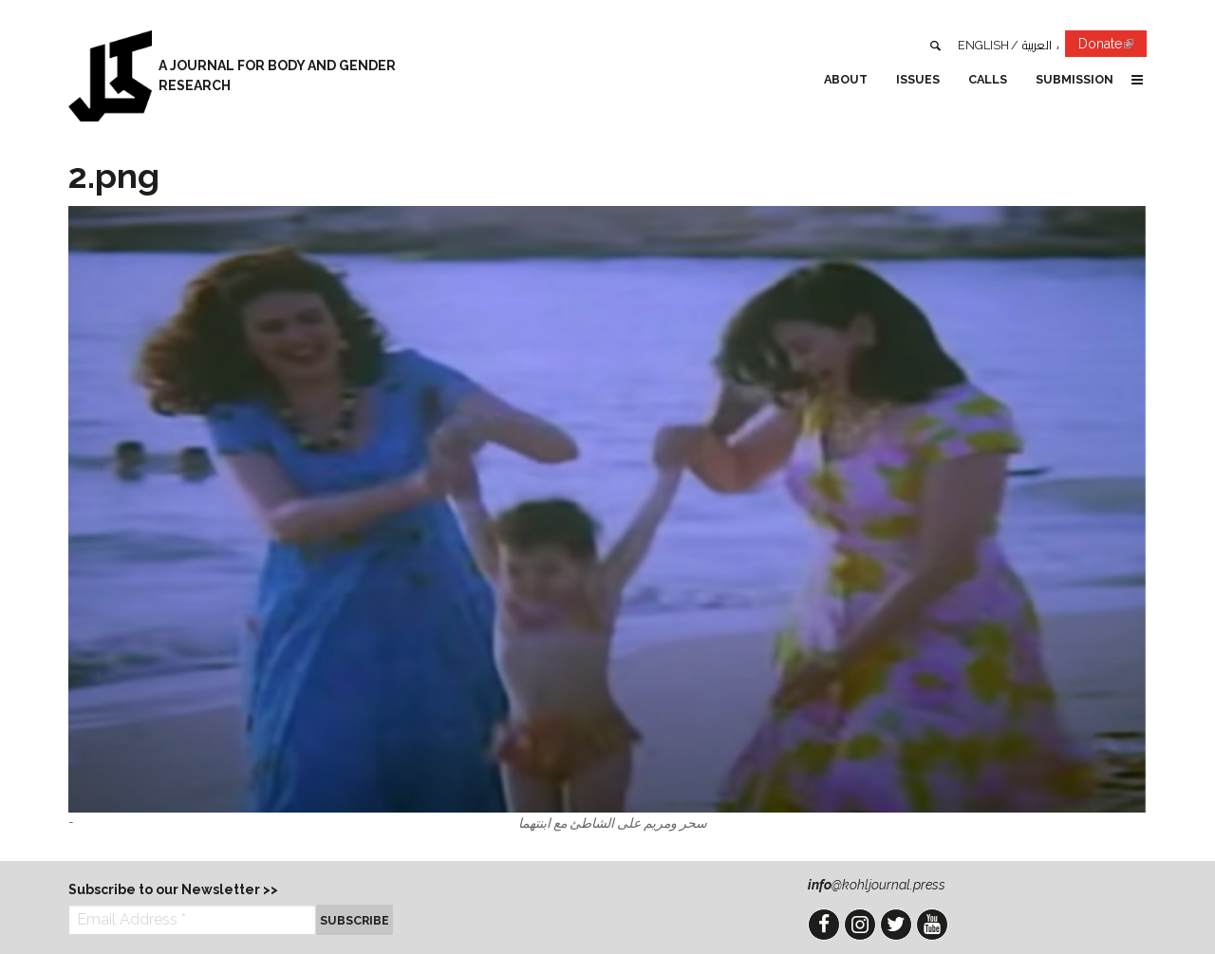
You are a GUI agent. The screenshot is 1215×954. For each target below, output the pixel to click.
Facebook (824, 924)
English (983, 45)
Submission (1074, 79)
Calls (987, 79)
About (846, 79)
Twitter (896, 924)
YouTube (932, 924)
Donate (1112, 47)
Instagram (860, 924)
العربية (1037, 45)
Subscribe (354, 920)
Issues (918, 79)
